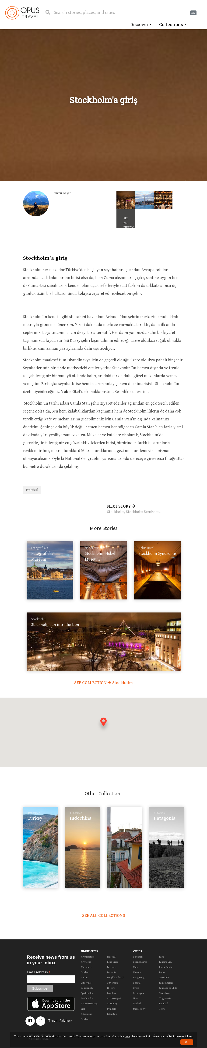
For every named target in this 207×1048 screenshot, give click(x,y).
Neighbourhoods (116, 977)
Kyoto (136, 987)
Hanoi (136, 967)
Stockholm (164, 993)
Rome (162, 972)
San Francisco (166, 982)
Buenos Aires (140, 961)
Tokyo (162, 1008)
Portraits (111, 972)
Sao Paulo (164, 977)
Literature (112, 1013)
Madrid (137, 1003)
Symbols (111, 1008)
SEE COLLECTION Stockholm (103, 682)
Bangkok (138, 956)
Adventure (86, 1013)
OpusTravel (22, 13)
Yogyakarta (165, 998)
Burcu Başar (62, 193)
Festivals (111, 967)
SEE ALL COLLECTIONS (103, 915)
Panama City (165, 961)
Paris (161, 956)
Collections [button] (171, 24)
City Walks (112, 982)
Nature (84, 977)
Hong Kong (138, 977)
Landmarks (87, 998)
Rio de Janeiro (166, 967)
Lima (135, 998)
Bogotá (136, 982)
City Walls (86, 982)
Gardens (85, 972)
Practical (32, 490)
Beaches (111, 993)
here (127, 1036)
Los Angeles (139, 993)
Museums (86, 967)
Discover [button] (139, 24)
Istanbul (163, 1003)
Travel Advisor (60, 1021)
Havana (137, 972)
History (111, 987)
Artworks (86, 961)
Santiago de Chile (168, 987)
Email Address (39, 972)
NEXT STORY (145, 509)
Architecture (88, 956)
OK (187, 1042)
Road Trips (112, 961)
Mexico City (139, 1008)
